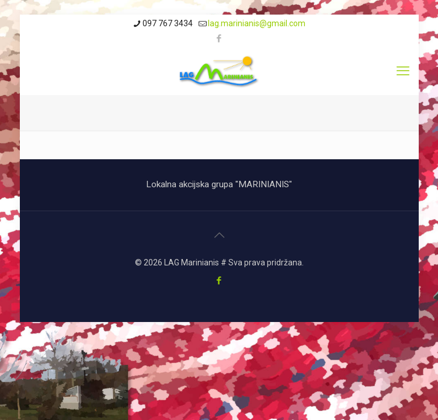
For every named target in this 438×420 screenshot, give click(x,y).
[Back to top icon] (219, 235)
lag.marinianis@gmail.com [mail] (256, 23)
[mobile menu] (403, 71)
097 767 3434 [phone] (167, 23)
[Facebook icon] (219, 38)
